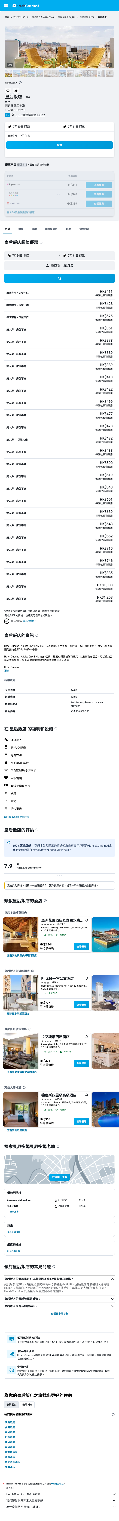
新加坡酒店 (11, 1452)
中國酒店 (10, 1432)
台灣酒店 (10, 1427)
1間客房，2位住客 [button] (19, 136)
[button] (6, 5)
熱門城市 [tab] (27, 1404)
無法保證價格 (57, 1483)
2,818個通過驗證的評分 (30, 115)
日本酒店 (10, 1437)
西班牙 (16, 17)
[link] (21, 955)
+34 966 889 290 (15, 110)
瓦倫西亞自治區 (39, 17)
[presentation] (20, 82)
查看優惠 (81, 946)
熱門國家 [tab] (11, 1404)
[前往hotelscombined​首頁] (25, 5)
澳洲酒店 (10, 1422)
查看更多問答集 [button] (59, 1313)
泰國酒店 (10, 1467)
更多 (6, 670)
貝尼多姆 (84, 17)
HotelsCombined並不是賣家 (61, 1494)
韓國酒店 (10, 1442)
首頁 (7, 17)
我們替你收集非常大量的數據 (61, 1500)
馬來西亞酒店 (12, 1462)
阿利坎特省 (63, 17)
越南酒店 (10, 1457)
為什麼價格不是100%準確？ (61, 1507)
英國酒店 (10, 1447)
